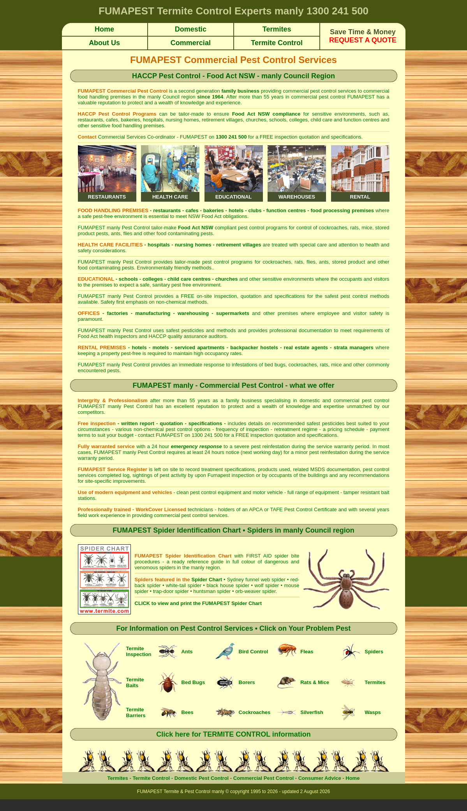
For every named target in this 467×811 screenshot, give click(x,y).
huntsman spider (212, 591)
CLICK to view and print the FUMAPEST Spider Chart (198, 603)
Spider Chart (207, 579)
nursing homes (193, 245)
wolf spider (266, 585)
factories (117, 313)
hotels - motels (150, 347)
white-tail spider (183, 585)
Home (352, 778)
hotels (236, 210)
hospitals (159, 245)
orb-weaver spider (255, 591)
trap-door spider (171, 591)
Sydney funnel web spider (256, 579)
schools (128, 279)
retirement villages (238, 245)
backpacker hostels (254, 347)
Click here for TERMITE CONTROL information (233, 734)
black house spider (227, 585)
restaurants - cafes (175, 210)
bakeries (213, 210)
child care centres (189, 279)
